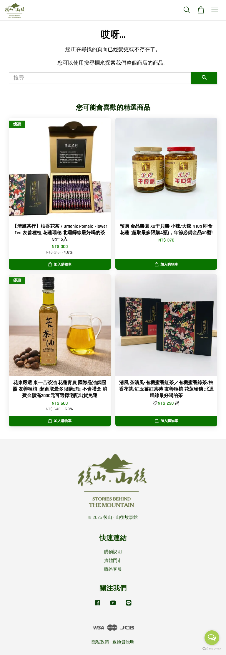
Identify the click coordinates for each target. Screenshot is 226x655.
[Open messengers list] (212, 637)
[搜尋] (100, 78)
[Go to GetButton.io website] (211, 649)
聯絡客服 (113, 569)
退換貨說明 (123, 642)
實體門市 (113, 560)
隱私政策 (100, 642)
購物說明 (113, 552)
